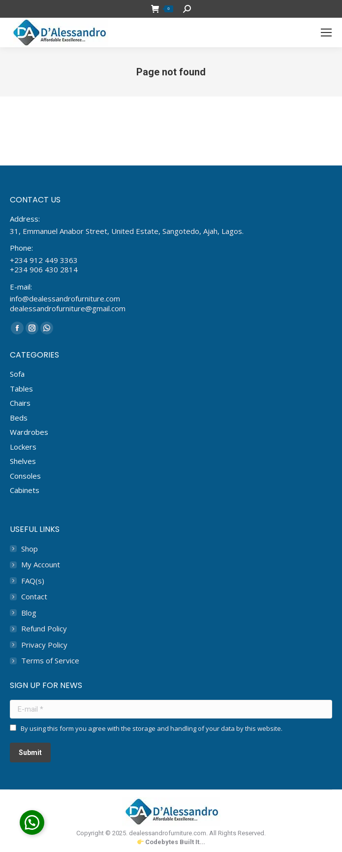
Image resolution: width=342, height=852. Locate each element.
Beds (19, 418)
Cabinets (24, 490)
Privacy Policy (44, 645)
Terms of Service (50, 660)
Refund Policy (44, 628)
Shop (29, 549)
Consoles (25, 476)
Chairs (20, 403)
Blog (28, 613)
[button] (32, 822)
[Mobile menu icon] (326, 32)
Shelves (23, 461)
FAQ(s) (32, 581)
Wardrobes (29, 432)
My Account (40, 564)
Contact (34, 596)
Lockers (23, 447)
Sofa (17, 374)
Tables (21, 388)
